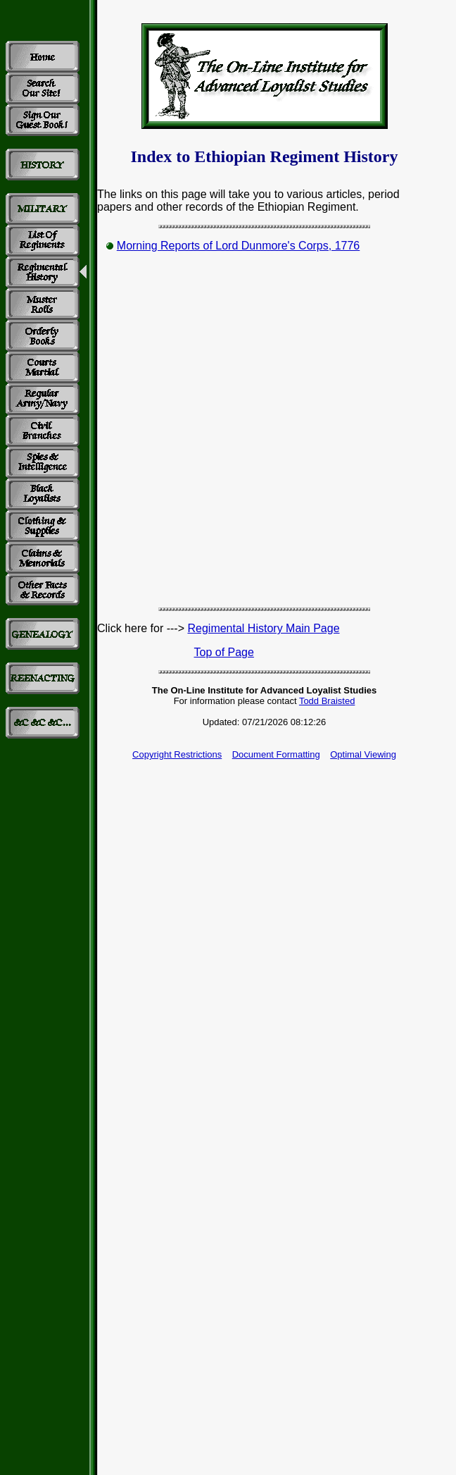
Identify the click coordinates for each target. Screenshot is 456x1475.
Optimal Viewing (363, 754)
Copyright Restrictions (177, 754)
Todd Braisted (327, 701)
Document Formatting (276, 754)
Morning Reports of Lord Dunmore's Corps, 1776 (238, 246)
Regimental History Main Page (263, 628)
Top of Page (224, 652)
